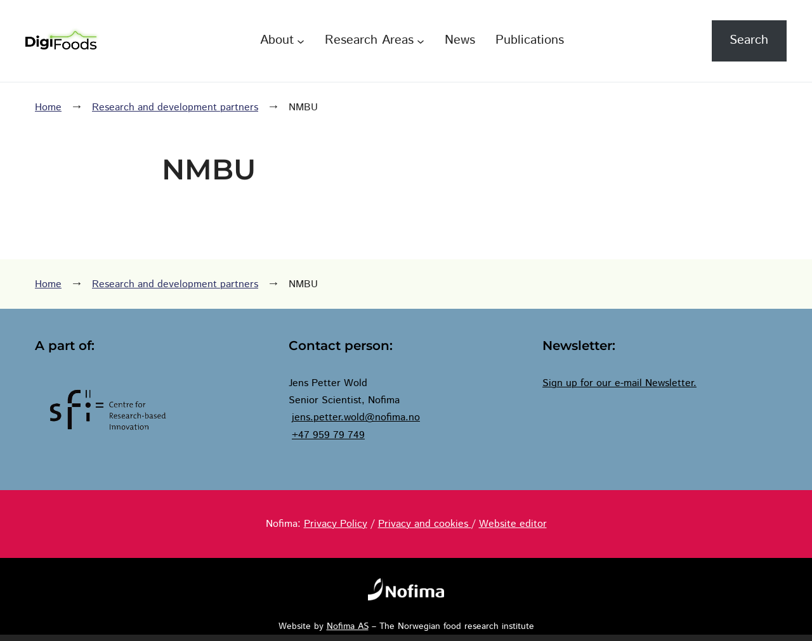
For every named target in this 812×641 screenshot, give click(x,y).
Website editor (513, 524)
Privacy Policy (335, 524)
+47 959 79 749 (328, 435)
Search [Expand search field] (749, 40)
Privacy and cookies (424, 524)
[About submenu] (300, 40)
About (277, 40)
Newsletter (669, 383)
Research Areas (369, 40)
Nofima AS (348, 626)
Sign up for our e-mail (593, 383)
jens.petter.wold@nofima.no (356, 417)
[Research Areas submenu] (420, 40)
